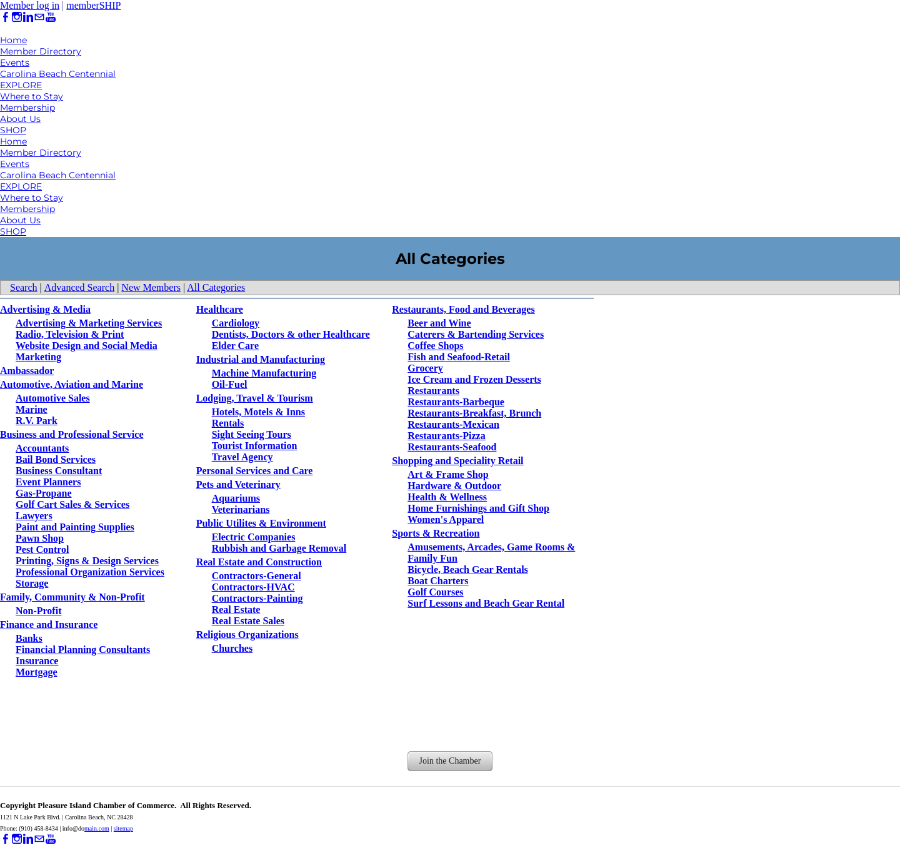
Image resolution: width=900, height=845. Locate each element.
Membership (27, 107)
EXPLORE (21, 85)
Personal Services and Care (254, 470)
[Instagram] (17, 17)
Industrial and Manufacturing (260, 359)
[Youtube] (51, 17)
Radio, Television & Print (70, 334)
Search (24, 287)
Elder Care (235, 345)
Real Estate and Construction (259, 562)
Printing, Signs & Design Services (87, 560)
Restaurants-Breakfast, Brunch (474, 413)
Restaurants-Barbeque (456, 402)
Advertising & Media (45, 309)
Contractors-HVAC (253, 587)
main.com (96, 828)
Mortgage (37, 672)
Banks (29, 638)
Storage (32, 583)
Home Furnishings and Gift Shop (478, 508)
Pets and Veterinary (238, 484)
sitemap (123, 828)
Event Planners (48, 482)
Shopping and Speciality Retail (457, 460)
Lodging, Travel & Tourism (254, 398)
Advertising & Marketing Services (89, 323)
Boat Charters (438, 580)
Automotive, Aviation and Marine (71, 384)
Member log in (29, 5)
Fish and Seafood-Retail (459, 357)
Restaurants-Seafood (452, 447)
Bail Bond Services (56, 459)
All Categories (216, 287)
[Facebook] (6, 17)
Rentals (228, 423)
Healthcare (219, 309)
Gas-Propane (43, 493)
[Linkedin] (28, 17)
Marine (32, 409)
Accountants (42, 448)
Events (14, 62)
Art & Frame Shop (448, 474)
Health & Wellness (447, 497)
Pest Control (42, 549)
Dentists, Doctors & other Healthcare (291, 334)
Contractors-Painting (257, 598)
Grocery (425, 368)
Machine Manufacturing (264, 373)
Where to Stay (31, 96)
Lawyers (34, 515)
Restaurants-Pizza (446, 435)
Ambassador (27, 370)
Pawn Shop (40, 538)
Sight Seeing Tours (251, 434)
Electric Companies (254, 537)
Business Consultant (59, 470)
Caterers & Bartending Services (476, 334)
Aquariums (236, 498)
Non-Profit (38, 610)
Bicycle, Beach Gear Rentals (468, 569)
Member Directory (40, 51)
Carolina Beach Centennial (58, 73)
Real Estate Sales (248, 620)
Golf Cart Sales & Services (72, 504)
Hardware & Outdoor (454, 485)
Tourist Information (255, 445)
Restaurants (433, 390)
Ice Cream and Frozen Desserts (474, 379)
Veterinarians (241, 509)
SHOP (13, 130)
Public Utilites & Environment (261, 523)
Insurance (37, 660)
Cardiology (235, 323)
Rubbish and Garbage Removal (279, 548)
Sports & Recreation (435, 533)
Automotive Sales (53, 398)
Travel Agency (242, 457)
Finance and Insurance (49, 624)
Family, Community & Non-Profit (72, 597)
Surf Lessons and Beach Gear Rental (486, 603)
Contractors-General (256, 575)
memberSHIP (93, 5)
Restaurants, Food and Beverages (463, 309)
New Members (151, 287)
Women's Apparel (446, 519)
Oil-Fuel (230, 384)
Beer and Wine (439, 323)
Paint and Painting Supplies (75, 527)
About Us (20, 118)
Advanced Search (79, 287)
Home (13, 40)
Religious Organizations (247, 634)
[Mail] (39, 17)
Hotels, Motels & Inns (258, 412)
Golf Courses (435, 592)
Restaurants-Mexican (453, 424)
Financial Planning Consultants (83, 649)
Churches (232, 648)
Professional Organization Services (90, 572)
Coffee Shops (435, 345)
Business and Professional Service (72, 434)
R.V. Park (37, 420)
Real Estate (236, 609)
